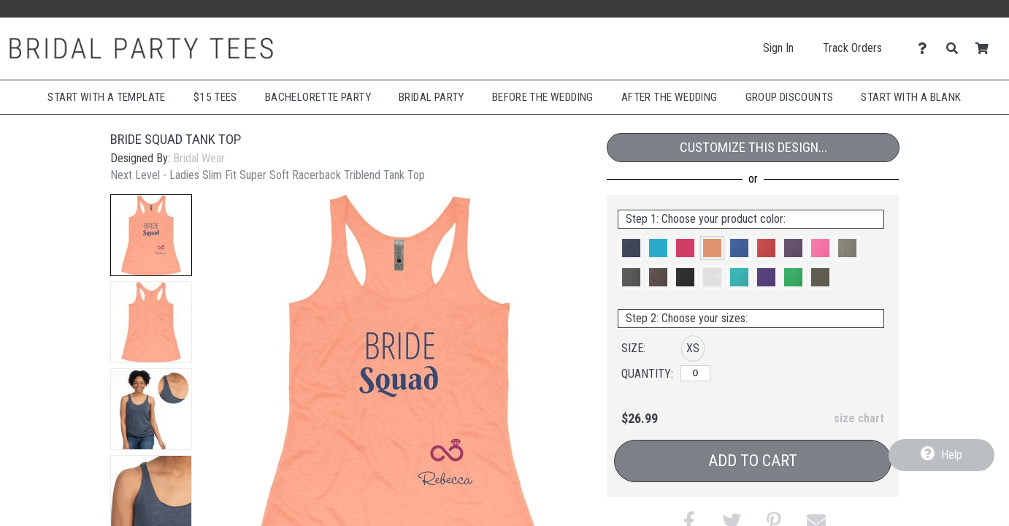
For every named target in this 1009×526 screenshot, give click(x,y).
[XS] (695, 373)
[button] (151, 235)
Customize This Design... (753, 147)
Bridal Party (431, 97)
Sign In (778, 48)
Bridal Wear (199, 158)
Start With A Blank (911, 97)
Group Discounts (789, 97)
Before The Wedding (543, 97)
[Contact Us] (926, 48)
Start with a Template (106, 97)
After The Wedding (669, 97)
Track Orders (852, 48)
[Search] (956, 48)
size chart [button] (859, 418)
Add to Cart (752, 460)
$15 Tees (215, 97)
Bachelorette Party (318, 97)
